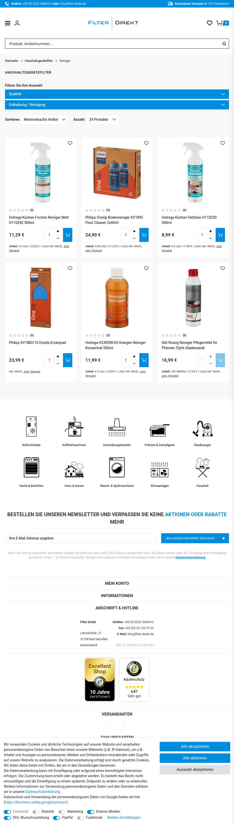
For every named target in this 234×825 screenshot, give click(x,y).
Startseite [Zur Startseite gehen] (11, 61)
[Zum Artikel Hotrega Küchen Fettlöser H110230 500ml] (193, 172)
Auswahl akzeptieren (195, 769)
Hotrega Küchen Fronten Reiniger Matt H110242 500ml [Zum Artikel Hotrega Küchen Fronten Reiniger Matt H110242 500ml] (39, 220)
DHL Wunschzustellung (31, 817)
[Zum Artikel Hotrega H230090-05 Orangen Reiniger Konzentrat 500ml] (117, 297)
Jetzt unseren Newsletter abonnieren (195, 538)
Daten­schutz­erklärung (43, 792)
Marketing (75, 811)
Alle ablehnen (195, 758)
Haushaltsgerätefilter (39, 61)
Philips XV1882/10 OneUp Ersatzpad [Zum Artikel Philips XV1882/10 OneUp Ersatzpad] (37, 343)
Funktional (94, 817)
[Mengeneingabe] (49, 235)
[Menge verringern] (58, 238)
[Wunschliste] (211, 23)
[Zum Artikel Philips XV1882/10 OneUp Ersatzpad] (40, 297)
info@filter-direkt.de (73, 4)
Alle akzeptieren (195, 746)
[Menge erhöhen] (58, 231)
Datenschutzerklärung (190, 557)
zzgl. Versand (93, 250)
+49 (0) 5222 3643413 (37, 4)
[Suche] (224, 43)
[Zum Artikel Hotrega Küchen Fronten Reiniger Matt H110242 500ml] (40, 172)
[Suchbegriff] (112, 43)
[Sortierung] (44, 119)
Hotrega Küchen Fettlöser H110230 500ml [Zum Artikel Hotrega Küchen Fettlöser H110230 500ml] (189, 220)
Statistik (47, 811)
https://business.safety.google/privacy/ (35, 802)
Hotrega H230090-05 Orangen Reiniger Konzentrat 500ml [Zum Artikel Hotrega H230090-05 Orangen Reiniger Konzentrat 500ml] (115, 345)
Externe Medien (108, 811)
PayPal (67, 817)
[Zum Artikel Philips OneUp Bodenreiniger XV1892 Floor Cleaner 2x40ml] (117, 172)
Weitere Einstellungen (124, 817)
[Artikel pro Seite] (103, 119)
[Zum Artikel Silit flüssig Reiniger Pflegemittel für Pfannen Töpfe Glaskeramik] (193, 297)
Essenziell (20, 811)
